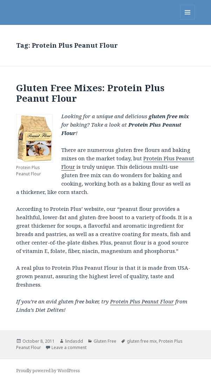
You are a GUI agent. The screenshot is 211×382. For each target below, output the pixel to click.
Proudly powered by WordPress (48, 371)
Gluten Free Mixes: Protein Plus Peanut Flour (90, 93)
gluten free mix (142, 341)
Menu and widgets (188, 19)
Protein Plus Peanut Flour (142, 301)
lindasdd (74, 341)
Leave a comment (69, 347)
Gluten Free (105, 341)
